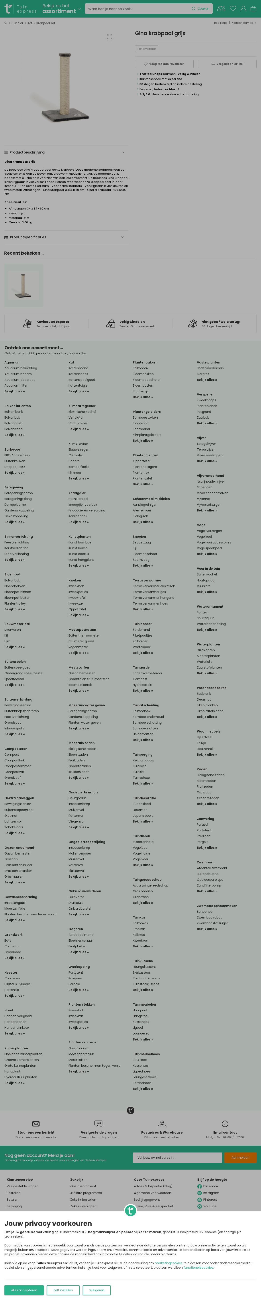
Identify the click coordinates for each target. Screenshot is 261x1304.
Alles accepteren (24, 1290)
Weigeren (96, 1290)
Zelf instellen (63, 1290)
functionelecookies (198, 1267)
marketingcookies (169, 1263)
